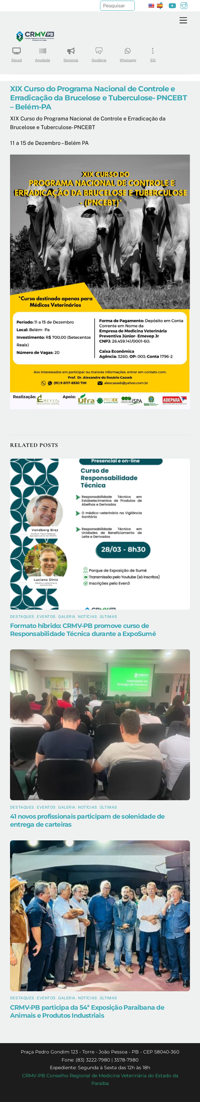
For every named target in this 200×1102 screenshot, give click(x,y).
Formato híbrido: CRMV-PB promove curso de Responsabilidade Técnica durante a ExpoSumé (83, 630)
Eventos (46, 616)
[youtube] (172, 5)
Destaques (22, 616)
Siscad (16, 52)
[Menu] (183, 20)
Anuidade (42, 52)
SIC (152, 52)
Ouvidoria (99, 52)
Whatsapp (128, 52)
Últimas (108, 616)
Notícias (87, 616)
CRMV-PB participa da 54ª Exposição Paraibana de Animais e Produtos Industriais (87, 1011)
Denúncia (71, 52)
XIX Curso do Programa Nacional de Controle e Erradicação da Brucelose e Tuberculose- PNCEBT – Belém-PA (98, 97)
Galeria (67, 616)
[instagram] (184, 5)
